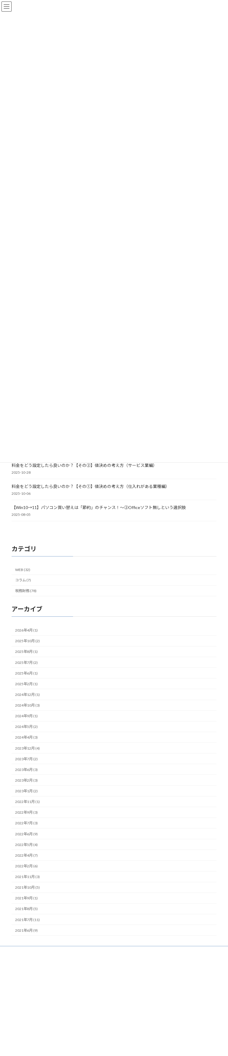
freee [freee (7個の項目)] (38, 1020)
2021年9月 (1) (26, 898)
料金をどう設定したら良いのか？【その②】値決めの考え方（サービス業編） (84, 465)
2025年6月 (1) (26, 673)
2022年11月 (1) (27, 801)
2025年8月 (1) (26, 651)
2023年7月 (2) (26, 759)
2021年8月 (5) (26, 908)
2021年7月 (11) (27, 919)
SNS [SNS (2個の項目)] (77, 1021)
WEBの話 (129, 1013)
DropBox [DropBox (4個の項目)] (20, 1020)
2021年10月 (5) (27, 887)
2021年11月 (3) (27, 876)
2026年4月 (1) (26, 630)
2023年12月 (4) (27, 748)
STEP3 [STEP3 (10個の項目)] (74, 1029)
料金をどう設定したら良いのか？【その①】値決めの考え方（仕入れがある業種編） (91, 486)
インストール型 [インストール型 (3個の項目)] (25, 1037)
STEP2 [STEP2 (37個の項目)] (50, 1028)
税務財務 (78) (26, 591)
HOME (130, 971)
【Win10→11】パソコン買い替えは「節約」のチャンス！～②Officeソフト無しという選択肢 (99, 507)
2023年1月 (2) (26, 791)
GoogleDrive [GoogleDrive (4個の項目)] (59, 1020)
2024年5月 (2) (26, 726)
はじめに (132, 982)
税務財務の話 (132, 1003)
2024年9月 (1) (26, 716)
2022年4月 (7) (26, 855)
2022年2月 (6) (26, 866)
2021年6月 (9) (26, 930)
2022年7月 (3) (26, 823)
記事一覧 (132, 992)
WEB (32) (22, 569)
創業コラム (131, 1023)
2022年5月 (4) (26, 844)
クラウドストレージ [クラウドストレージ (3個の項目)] (85, 1044)
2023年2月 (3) (26, 780)
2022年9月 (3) (26, 812)
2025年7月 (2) (26, 662)
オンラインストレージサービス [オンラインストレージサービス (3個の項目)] (39, 1044)
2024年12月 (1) (27, 694)
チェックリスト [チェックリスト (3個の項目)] (92, 1052)
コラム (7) (23, 580)
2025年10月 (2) (27, 641)
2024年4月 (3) (26, 737)
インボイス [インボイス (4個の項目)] (51, 1037)
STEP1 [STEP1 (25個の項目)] (23, 1028)
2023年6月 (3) (26, 769)
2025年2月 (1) (26, 684)
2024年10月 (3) (27, 705)
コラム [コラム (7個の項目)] (69, 1051)
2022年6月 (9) (26, 833)
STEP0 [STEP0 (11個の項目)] (91, 1019)
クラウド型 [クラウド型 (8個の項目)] (26, 1051)
